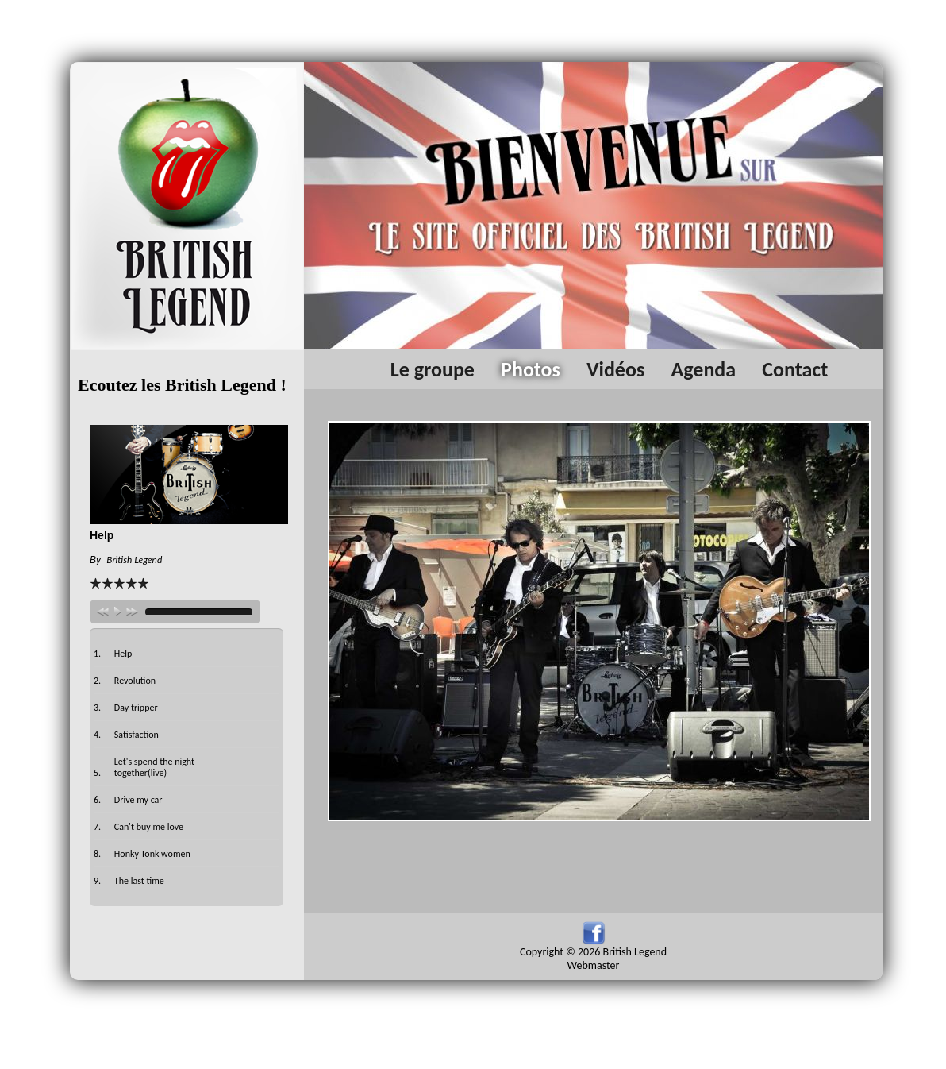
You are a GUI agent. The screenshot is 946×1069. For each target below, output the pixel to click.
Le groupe (432, 369)
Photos (530, 369)
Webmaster (593, 965)
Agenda (703, 369)
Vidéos (615, 369)
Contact (795, 369)
